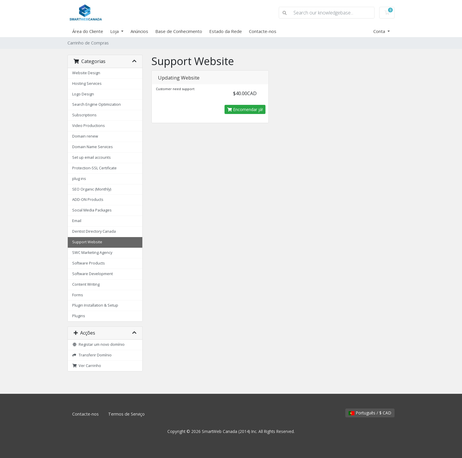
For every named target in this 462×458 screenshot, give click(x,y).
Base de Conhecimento (178, 31)
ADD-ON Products (87, 199)
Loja (115, 31)
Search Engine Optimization (96, 104)
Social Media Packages (92, 210)
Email (76, 220)
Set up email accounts (91, 157)
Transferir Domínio (92, 355)
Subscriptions (84, 115)
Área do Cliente (87, 31)
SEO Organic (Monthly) (91, 189)
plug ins (79, 178)
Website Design (86, 72)
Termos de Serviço (126, 414)
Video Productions (88, 125)
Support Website (87, 241)
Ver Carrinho (86, 365)
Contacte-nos (262, 31)
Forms (77, 294)
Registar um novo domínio (98, 344)
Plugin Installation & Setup (95, 305)
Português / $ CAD (370, 413)
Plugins (78, 315)
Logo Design (83, 94)
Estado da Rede (225, 31)
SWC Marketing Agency (92, 252)
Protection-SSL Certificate (94, 168)
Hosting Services (87, 83)
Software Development (92, 273)
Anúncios (139, 31)
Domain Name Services (92, 146)
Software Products (88, 263)
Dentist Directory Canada (94, 231)
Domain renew (85, 136)
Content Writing (86, 284)
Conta (379, 31)
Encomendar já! (245, 109)
